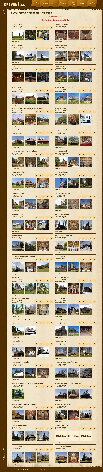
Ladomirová (64, 214)
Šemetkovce (64, 278)
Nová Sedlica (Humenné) (27, 404)
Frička (20, 24)
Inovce (20, 341)
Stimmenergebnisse (56, 17)
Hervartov (64, 24)
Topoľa (20, 447)
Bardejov (14, 24)
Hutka (20, 45)
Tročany (64, 109)
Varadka (21, 130)
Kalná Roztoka (23, 362)
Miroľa (19, 235)
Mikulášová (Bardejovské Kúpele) (30, 109)
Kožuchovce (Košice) (69, 362)
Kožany (63, 66)
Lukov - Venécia (67, 88)
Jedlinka (64, 45)
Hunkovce (64, 172)
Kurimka (20, 214)
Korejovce (20, 193)
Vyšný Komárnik (23, 299)
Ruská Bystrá (66, 404)
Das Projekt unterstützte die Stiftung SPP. (36, 469)
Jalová (63, 341)
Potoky (62, 256)
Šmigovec (65, 425)
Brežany (64, 299)
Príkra (19, 278)
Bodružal (63, 151)
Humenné (57, 299)
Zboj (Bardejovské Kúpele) (28, 151)
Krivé (20, 88)
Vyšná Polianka (66, 130)
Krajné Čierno (65, 193)
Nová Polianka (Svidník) (26, 256)
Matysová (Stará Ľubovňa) (71, 383)
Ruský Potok (23, 425)
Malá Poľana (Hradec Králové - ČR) (31, 383)
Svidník (57, 151)
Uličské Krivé (66, 447)
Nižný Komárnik (66, 235)
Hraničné (64, 320)
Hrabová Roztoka (24, 320)
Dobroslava (21, 172)
